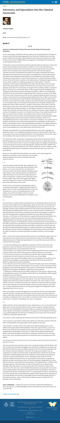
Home (4, 6)
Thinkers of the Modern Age (11, 394)
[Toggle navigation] (56, 2)
